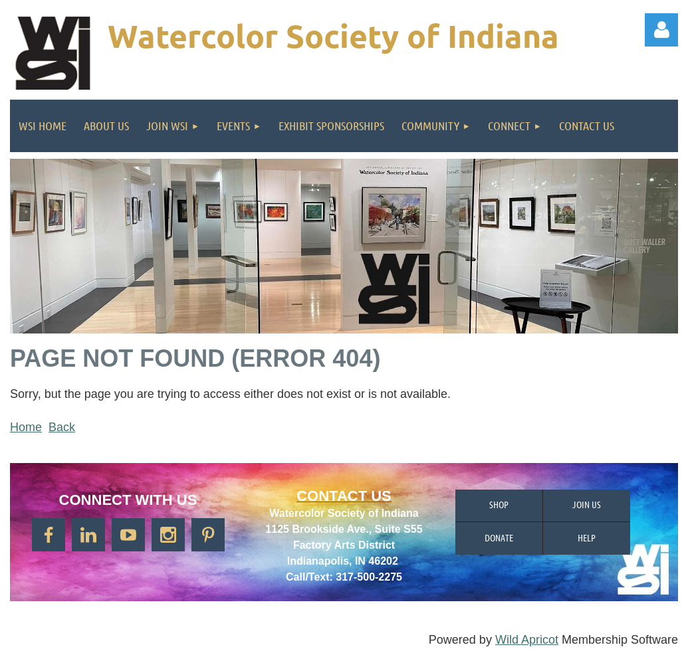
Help (587, 537)
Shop (499, 504)
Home (26, 427)
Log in (661, 30)
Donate (499, 537)
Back (62, 427)
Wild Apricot (526, 639)
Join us (586, 504)
